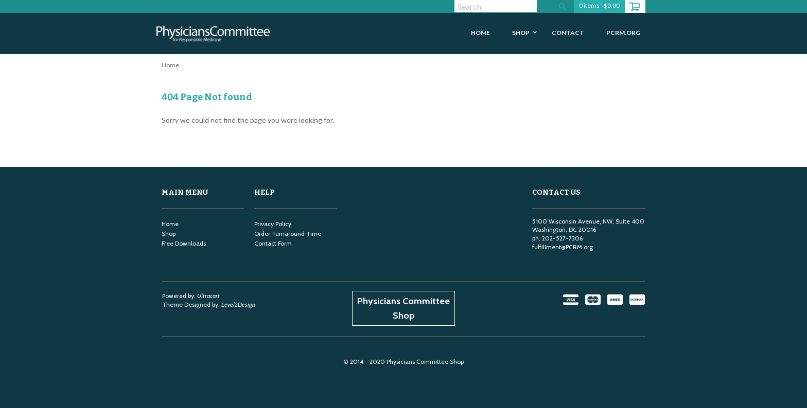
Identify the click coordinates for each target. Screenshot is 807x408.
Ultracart (208, 296)
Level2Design (238, 304)
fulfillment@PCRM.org (562, 247)
